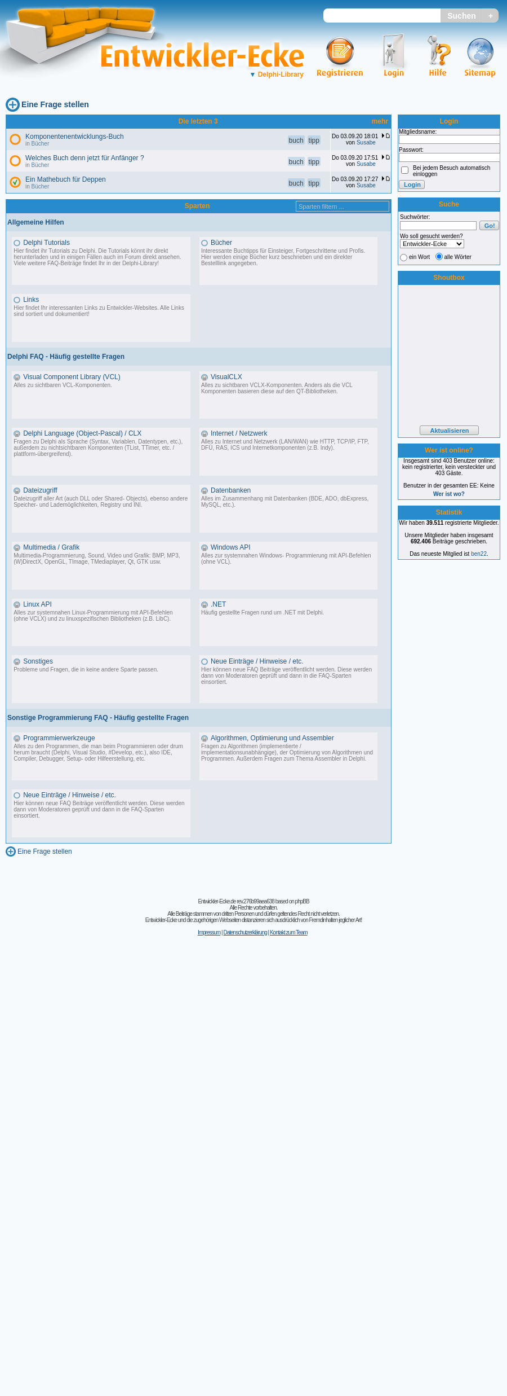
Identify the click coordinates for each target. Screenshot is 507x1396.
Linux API (37, 604)
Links (31, 300)
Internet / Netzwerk (239, 433)
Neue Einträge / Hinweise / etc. (257, 661)
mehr (380, 121)
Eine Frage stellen (55, 104)
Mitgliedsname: (418, 132)
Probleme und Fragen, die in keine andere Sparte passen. (86, 669)
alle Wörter (458, 257)
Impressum (209, 932)
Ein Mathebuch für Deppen (65, 179)
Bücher (41, 144)
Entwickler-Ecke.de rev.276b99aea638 (236, 901)
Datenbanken (231, 490)
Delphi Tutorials (46, 243)
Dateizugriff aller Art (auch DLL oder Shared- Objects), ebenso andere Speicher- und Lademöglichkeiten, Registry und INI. (101, 501)
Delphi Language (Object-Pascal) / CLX (82, 433)
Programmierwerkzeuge (59, 738)
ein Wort (419, 257)
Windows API (231, 547)
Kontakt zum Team (289, 932)
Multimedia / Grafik (51, 547)
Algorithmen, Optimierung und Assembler (272, 738)
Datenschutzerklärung (244, 932)
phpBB (302, 901)
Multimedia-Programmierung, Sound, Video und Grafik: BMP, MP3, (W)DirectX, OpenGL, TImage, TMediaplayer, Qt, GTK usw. (97, 558)
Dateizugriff (40, 490)
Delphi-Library (276, 74)
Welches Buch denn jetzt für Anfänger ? (84, 158)
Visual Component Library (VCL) (72, 377)
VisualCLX (226, 377)
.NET (218, 604)
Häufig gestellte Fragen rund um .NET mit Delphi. (262, 612)
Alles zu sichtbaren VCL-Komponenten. (63, 385)
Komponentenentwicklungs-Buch (74, 137)
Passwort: (411, 150)
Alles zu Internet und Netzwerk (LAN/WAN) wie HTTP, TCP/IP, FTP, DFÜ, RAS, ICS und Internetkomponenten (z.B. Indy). (285, 444)
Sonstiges (38, 661)
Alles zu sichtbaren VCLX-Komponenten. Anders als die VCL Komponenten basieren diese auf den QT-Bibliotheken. (277, 388)
